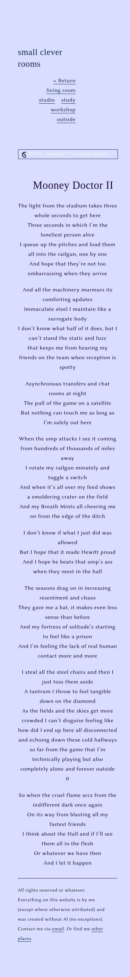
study (68, 99)
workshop (63, 109)
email (58, 928)
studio (47, 99)
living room (61, 90)
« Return (64, 80)
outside (66, 119)
